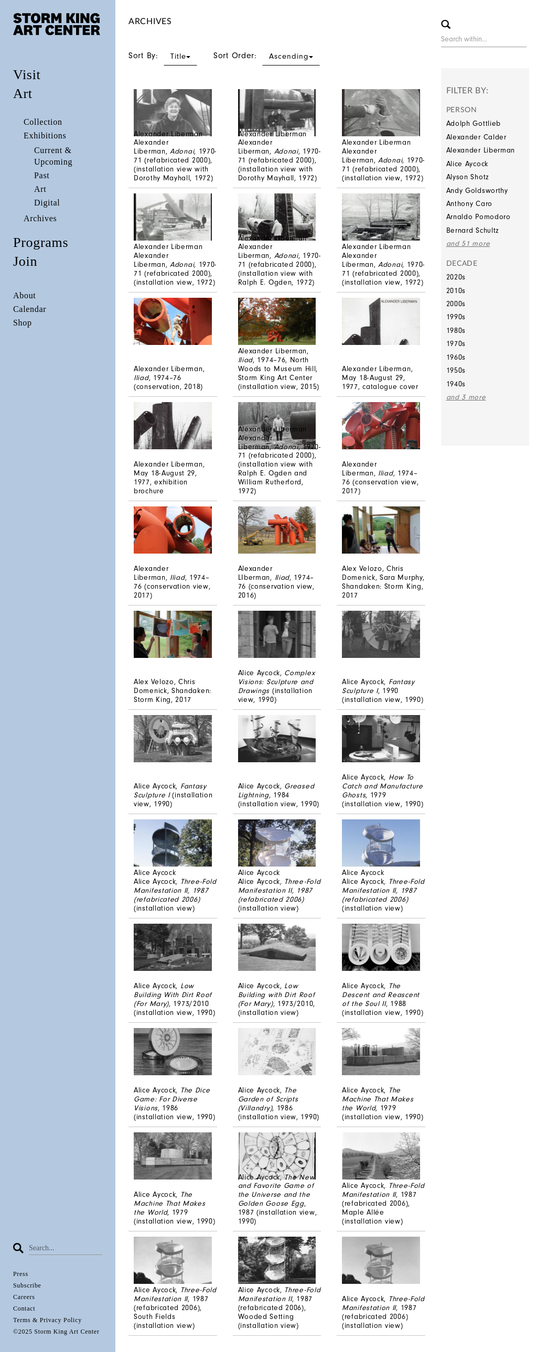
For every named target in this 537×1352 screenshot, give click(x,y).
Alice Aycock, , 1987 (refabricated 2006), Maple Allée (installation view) (383, 1203)
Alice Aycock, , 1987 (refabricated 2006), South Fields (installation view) (175, 1307)
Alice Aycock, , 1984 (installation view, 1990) (279, 795)
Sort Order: (266, 55)
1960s (456, 357)
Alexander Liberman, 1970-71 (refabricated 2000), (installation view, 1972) (383, 164)
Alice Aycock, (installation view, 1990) (276, 686)
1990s (456, 316)
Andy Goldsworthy (477, 190)
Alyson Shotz (467, 176)
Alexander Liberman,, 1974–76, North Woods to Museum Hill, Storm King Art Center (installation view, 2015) (279, 369)
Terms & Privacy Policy (47, 1320)
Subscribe (27, 1285)
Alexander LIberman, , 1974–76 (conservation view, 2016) (276, 581)
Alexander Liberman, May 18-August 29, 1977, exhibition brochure (169, 477)
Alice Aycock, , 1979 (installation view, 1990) (383, 790)
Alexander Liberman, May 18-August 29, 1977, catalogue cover (380, 377)
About (24, 295)
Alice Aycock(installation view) (175, 894)
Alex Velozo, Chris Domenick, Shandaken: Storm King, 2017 (172, 690)
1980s (456, 330)
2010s (456, 290)
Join (25, 261)
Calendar (29, 309)
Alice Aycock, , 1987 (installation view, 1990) (277, 1199)
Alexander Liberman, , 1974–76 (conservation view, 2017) (380, 477)
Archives (40, 218)
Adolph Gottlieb (473, 123)
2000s (456, 303)
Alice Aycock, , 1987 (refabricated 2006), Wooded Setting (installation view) (279, 1307)
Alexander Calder (476, 137)
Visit (27, 74)
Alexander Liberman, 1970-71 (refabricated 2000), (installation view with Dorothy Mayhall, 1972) (175, 160)
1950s (456, 370)
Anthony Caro (469, 203)
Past (41, 175)
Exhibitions (45, 135)
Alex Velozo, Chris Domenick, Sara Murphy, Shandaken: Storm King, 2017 (383, 581)
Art (23, 93)
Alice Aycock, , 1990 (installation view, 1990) (383, 690)
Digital (47, 202)
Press (20, 1274)
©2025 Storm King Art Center (56, 1331)
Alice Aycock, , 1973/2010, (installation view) (276, 998)
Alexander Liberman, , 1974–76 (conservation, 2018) (169, 377)
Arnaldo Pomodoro (478, 216)
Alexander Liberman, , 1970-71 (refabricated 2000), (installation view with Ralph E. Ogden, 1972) (279, 264)
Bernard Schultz (473, 230)
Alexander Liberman (480, 150)
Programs (40, 242)
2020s (456, 277)
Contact (24, 1308)
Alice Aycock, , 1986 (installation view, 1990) (175, 1103)
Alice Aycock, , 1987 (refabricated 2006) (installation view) (383, 1311)
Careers (24, 1297)
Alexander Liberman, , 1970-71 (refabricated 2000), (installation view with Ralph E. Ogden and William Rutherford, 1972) (279, 464)
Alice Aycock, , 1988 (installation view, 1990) (383, 998)
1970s (456, 343)
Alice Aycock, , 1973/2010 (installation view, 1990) (175, 998)
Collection (43, 121)
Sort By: (162, 55)
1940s (456, 384)
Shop (22, 322)
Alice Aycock (467, 163)
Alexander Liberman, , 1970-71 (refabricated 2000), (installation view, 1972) (383, 268)
